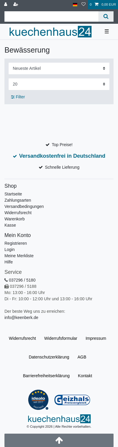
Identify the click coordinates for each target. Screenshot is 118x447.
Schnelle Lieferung (62, 167)
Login (9, 249)
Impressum (96, 338)
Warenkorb (14, 219)
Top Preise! (62, 144)
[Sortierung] (59, 68)
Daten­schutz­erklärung (49, 357)
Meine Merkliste (19, 255)
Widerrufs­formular (60, 338)
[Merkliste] (83, 4)
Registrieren (15, 243)
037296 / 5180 (19, 280)
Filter (18, 96)
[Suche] (106, 16)
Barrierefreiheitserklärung (46, 375)
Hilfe (8, 262)
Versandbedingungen (24, 206)
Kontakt (85, 375)
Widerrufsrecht (18, 212)
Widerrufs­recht (22, 338)
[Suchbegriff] (51, 16)
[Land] (75, 4)
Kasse (10, 225)
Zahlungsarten (17, 200)
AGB (82, 357)
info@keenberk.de (21, 317)
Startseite (13, 194)
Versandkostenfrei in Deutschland (62, 156)
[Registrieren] (16, 4)
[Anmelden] (6, 4)
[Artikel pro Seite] (59, 84)
